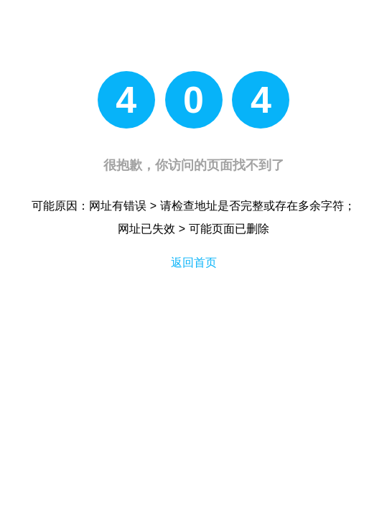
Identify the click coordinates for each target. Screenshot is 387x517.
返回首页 (194, 262)
